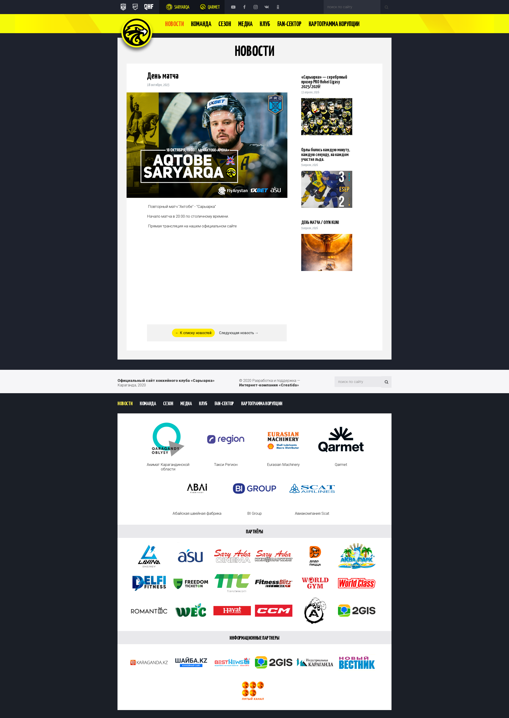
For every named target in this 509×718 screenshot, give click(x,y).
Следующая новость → (239, 333)
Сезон (224, 24)
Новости (174, 24)
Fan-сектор (289, 24)
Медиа (245, 24)
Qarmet (214, 7)
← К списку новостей (193, 333)
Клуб (265, 24)
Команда (201, 24)
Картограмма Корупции (334, 24)
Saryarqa (181, 7)
